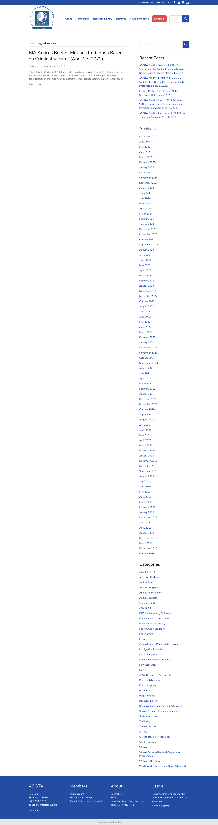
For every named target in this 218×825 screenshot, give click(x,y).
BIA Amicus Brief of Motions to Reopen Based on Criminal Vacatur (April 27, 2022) (76, 56)
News (142, 670)
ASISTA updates (148, 598)
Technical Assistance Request (86, 801)
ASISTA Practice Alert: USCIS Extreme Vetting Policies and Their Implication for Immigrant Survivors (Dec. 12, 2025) (161, 104)
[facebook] (174, 2)
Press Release (147, 690)
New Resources (148, 664)
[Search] (185, 18)
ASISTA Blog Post (149, 587)
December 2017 (148, 538)
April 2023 (145, 270)
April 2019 (145, 497)
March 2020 (146, 445)
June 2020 (145, 430)
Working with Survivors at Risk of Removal (162, 766)
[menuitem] (67, 18)
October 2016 (147, 553)
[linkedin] (178, 2)
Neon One (117, 822)
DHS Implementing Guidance (155, 613)
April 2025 (145, 152)
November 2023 (148, 234)
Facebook (34, 810)
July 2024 (144, 193)
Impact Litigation (148, 654)
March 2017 (146, 543)
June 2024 (145, 198)
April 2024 (145, 208)
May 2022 (144, 322)
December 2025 (148, 136)
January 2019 (146, 512)
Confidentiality (147, 603)
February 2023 (147, 280)
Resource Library (148, 701)
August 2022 (146, 306)
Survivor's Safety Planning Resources (159, 711)
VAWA (143, 747)
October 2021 (147, 358)
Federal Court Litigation (152, 628)
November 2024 (148, 177)
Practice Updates (148, 685)
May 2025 (144, 147)
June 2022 (145, 316)
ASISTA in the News (150, 592)
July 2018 (144, 522)
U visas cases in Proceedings (154, 737)
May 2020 (144, 435)
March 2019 (146, 502)
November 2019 (148, 466)
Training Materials (149, 726)
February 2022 (147, 337)
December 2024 (148, 172)
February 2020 (147, 450)
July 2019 (144, 481)
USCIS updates (147, 742)
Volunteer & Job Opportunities (127, 801)
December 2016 (148, 548)
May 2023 (144, 265)
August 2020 (146, 419)
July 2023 (144, 255)
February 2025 (147, 162)
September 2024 (148, 183)
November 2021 (148, 352)
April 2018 (145, 527)
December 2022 (148, 291)
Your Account (77, 794)
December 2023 (148, 229)
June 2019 (145, 486)
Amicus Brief (146, 582)
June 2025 (145, 141)
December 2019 (148, 461)
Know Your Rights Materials (154, 659)
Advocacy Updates (149, 577)
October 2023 (147, 239)
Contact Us (117, 794)
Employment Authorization (154, 618)
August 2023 (146, 249)
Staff (113, 797)
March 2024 (146, 213)
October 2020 (147, 409)
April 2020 (145, 440)
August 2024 (146, 188)
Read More (35, 84)
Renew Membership (81, 797)
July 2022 (144, 311)
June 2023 (145, 260)
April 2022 (145, 327)
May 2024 (144, 203)
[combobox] (175, 18)
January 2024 (146, 224)
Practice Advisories (149, 680)
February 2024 (147, 219)
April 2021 (145, 378)
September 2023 (148, 244)
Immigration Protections (152, 649)
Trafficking (144, 721)
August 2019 (146, 476)
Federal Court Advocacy (152, 623)
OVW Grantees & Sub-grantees (156, 675)
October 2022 (147, 301)
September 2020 (148, 414)
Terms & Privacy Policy (123, 805)
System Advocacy (149, 716)
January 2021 (146, 394)
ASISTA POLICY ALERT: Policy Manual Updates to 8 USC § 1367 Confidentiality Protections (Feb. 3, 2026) (161, 82)
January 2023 (146, 286)
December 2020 (148, 399)
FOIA (142, 639)
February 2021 (147, 388)
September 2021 (148, 363)
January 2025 (146, 167)
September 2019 (148, 471)
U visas (143, 731)
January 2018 (146, 533)
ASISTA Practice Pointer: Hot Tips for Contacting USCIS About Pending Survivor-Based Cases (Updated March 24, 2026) (162, 69)
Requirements (147, 695)
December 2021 (148, 347)
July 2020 (144, 425)
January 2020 (146, 455)
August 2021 (146, 368)
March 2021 (146, 383)
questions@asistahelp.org (43, 805)
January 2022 (146, 342)
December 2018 (148, 517)
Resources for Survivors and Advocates (160, 706)
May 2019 (144, 491)
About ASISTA (147, 572)
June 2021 (145, 373)
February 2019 (147, 507)
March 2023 (146, 275)
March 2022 (146, 332)
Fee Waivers (146, 634)
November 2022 (148, 296)
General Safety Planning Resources (158, 644)
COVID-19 (145, 608)
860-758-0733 (37, 801)
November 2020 (148, 404)
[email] (187, 2)
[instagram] (183, 2)
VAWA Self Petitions (150, 761)
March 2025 (146, 157)
